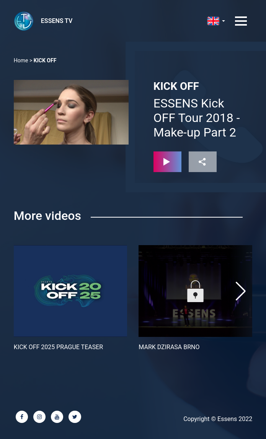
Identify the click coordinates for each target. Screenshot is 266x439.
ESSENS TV (57, 20)
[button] (240, 291)
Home (21, 60)
